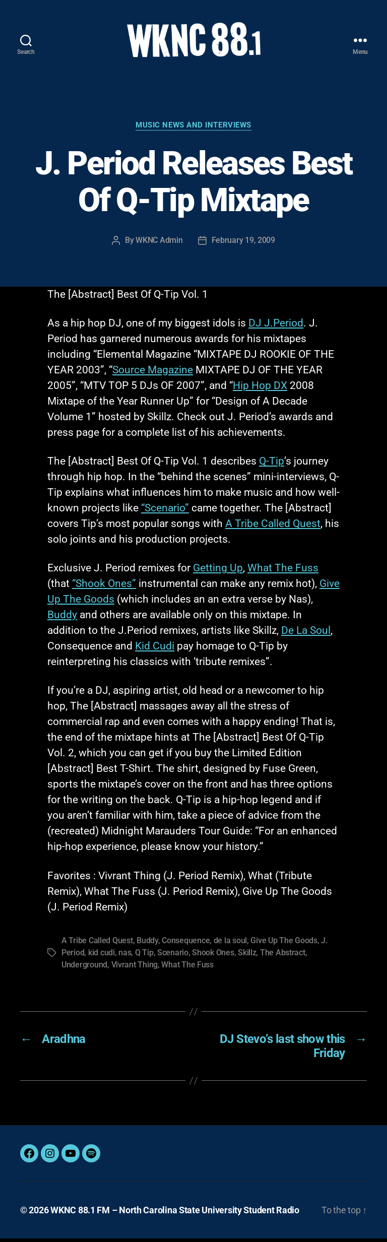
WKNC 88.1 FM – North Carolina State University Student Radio (174, 1213)
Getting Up (218, 571)
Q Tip (144, 956)
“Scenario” (165, 511)
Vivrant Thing (134, 968)
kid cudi (101, 956)
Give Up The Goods (283, 944)
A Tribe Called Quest (272, 527)
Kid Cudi (154, 649)
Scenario (172, 956)
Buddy (62, 618)
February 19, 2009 (243, 243)
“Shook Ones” (104, 587)
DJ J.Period (275, 326)
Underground (84, 968)
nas (124, 956)
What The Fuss (282, 571)
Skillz (247, 956)
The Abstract (282, 956)
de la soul (230, 944)
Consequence (186, 944)
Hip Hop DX (260, 389)
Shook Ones (213, 956)
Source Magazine (152, 373)
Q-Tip (271, 465)
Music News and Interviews (193, 128)
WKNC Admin (159, 243)
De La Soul (306, 634)
